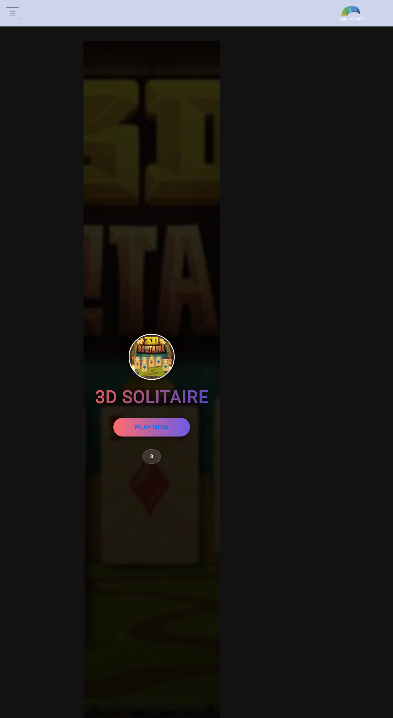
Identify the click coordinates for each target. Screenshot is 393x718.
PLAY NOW (152, 427)
